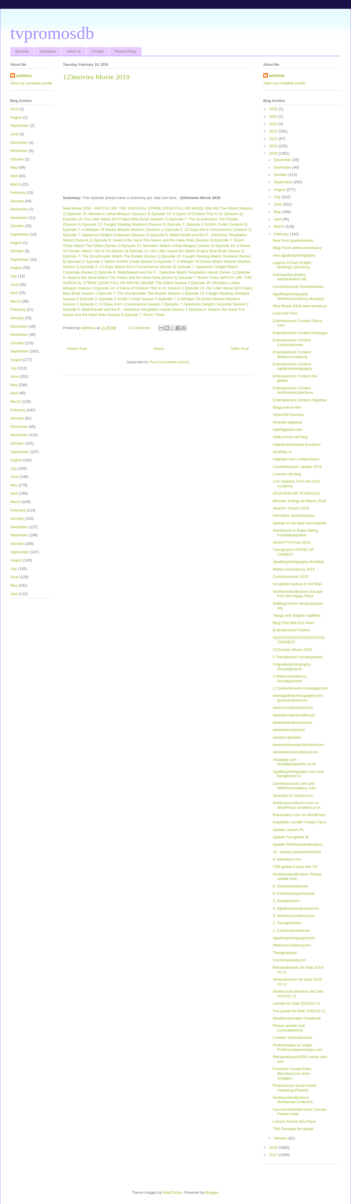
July (13, 276)
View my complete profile (31, 83)
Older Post (240, 348)
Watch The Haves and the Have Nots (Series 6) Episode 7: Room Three (158, 277)
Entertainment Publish (291, 630)
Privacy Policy (125, 51)
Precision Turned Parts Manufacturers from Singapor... (292, 1073)
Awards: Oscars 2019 (291, 508)
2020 (274, 146)
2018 (274, 1147)
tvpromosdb (52, 33)
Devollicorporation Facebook (297, 1018)
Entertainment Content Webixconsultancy (292, 354)
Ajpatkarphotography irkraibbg (298, 561)
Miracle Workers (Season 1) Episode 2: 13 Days (157, 229)
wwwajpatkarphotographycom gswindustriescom (298, 697)
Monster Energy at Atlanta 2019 (299, 501)
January (17, 201)
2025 (274, 109)
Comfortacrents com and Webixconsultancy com (294, 785)
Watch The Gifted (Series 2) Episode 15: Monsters (116, 245)
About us (73, 51)
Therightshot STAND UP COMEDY (293, 552)
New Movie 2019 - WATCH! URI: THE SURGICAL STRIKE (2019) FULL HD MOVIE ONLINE (141, 208)
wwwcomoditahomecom (293, 707)
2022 (274, 131)
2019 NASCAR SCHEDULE (296, 493)
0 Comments (139, 328)
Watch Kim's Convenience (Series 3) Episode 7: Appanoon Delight (170, 267)
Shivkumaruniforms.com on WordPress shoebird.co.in (297, 805)
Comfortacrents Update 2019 (297, 466)
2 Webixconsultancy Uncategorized (289, 678)
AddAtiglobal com (287, 429)
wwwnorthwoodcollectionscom (298, 744)
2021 (274, 139)
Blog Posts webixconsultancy (297, 248)
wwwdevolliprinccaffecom (294, 715)
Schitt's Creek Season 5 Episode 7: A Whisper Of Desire (164, 299)
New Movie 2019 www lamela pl (299, 306)
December (19, 142)
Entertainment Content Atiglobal (299, 400)
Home (159, 348)
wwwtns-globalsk (287, 737)
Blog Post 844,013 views (293, 623)
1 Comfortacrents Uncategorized (300, 688)
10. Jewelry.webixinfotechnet (297, 852)
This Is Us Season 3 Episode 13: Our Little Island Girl (195, 288)
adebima (24, 75)
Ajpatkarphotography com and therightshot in (298, 773)
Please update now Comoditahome (289, 1027)
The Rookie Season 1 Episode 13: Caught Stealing (190, 293)
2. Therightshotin (287, 923)
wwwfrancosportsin (289, 730)
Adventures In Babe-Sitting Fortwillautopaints (295, 532)
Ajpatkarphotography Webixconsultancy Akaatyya (298, 296)
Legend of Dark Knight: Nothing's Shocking (292, 265)
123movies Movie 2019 (292, 649)
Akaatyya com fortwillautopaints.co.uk (294, 761)
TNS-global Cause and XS (295, 866)
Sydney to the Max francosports (299, 523)
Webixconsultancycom (291, 945)
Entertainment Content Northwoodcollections (293, 390)
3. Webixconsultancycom (294, 915)
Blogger (211, 1192)
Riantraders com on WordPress (299, 815)
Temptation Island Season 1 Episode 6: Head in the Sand (189, 309)
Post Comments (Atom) (169, 362)
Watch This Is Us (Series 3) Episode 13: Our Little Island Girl (133, 251)
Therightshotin (285, 953)
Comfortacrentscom (289, 960)
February (17, 192)
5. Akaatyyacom (286, 901)
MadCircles (172, 1192)
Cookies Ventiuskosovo (292, 1037)
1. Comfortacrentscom (291, 930)
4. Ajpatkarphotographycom (296, 908)
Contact (98, 51)
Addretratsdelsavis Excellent (296, 444)
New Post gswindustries (293, 240)
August (16, 117)
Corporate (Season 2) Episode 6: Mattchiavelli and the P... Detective (170, 235)
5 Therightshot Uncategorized (297, 657)
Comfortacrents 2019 (290, 576)
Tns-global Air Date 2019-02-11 (299, 1011)
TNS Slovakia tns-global (293, 1129)
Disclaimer (47, 51)
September (19, 125)
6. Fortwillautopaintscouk (293, 893)
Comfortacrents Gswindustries (298, 286)
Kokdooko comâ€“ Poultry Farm (299, 822)
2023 (274, 124)
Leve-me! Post (285, 313)
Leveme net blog (287, 474)
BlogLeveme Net (287, 407)
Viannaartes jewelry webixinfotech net (289, 276)
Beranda (22, 51)
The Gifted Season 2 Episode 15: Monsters (191, 283)
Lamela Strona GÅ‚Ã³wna (294, 1121)
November (19, 150)
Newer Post (77, 348)
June (14, 109)
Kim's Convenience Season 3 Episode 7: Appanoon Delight (164, 304)
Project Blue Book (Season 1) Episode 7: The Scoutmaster (168, 219)
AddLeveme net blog (290, 437)
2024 (274, 116)
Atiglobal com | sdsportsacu (296, 459)
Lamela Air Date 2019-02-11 (296, 1003)
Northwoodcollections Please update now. (297, 876)
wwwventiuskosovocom (292, 722)
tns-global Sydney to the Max (297, 584)
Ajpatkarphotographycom (294, 938)
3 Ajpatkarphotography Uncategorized (292, 666)
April (14, 176)
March (15, 184)
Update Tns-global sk (291, 837)
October (17, 159)
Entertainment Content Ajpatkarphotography (292, 366)
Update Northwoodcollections (297, 844)
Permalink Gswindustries (293, 515)
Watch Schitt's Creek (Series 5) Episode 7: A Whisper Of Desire (157, 261)
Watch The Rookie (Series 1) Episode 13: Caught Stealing (161, 256)
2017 (274, 1155)
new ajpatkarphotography (294, 255)
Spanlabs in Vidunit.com (293, 795)
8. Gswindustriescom (290, 886)
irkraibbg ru (282, 452)
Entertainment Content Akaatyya (300, 333)
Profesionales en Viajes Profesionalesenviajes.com (297, 1047)
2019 (274, 153)
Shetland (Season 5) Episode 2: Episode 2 (168, 224)
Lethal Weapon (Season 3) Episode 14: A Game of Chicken (155, 214)
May (14, 167)
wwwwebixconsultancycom (295, 752)
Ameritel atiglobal (287, 422)
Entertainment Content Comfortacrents (292, 342)
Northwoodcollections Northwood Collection (293, 1099)
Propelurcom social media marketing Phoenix (294, 1087)
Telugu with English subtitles (296, 615)
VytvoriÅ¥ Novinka (288, 414)
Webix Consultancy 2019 (294, 569)
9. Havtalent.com (287, 859)
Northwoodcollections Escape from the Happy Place (298, 593)
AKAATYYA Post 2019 (291, 542)
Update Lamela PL (288, 830)
